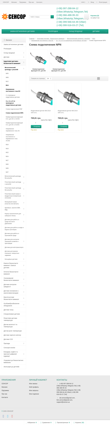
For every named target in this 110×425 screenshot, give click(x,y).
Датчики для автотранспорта (14, 247)
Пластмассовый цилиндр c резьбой (13, 183)
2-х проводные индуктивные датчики (13, 96)
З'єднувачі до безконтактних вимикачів (13, 361)
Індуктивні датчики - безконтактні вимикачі (12, 62)
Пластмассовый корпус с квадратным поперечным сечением (13, 196)
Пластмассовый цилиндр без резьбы (13, 189)
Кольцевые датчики (11, 259)
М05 (7, 73)
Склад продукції (75, 31)
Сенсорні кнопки (9, 347)
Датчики (96, 31)
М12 (7, 81)
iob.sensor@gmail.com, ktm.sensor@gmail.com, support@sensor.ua (66, 400)
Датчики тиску (8, 310)
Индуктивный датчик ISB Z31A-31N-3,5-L (41, 111)
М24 (7, 156)
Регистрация (102, 2)
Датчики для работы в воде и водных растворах (14, 228)
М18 (7, 148)
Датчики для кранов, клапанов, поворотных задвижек (12, 253)
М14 (7, 85)
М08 (7, 77)
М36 (7, 168)
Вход (91, 2)
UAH (83, 2)
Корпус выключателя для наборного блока (13, 214)
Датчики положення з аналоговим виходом (11, 292)
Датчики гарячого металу (12, 335)
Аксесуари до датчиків (11, 367)
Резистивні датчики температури (10, 319)
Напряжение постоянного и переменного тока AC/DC (11, 137)
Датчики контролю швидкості (10, 285)
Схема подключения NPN (14, 113)
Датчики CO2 (8, 339)
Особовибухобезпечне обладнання (11, 305)
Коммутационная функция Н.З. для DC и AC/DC (14, 124)
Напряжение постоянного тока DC (13, 90)
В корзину (35, 126)
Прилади (7, 343)
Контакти (39, 2)
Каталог (8, 40)
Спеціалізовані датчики (12, 314)
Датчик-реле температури (13, 331)
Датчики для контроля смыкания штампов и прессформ (12, 241)
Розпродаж (53, 31)
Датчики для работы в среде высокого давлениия (12, 221)
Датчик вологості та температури (10, 326)
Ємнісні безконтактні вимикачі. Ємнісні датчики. (11, 265)
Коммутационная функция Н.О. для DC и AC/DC (14, 118)
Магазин (14, 2)
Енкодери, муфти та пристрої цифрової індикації (11, 354)
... (106, 31)
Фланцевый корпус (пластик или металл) (12, 203)
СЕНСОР (6, 2)
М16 (7, 144)
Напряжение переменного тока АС (13, 130)
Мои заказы (33, 383)
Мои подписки (34, 394)
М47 (7, 172)
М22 (7, 152)
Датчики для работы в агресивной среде (12, 234)
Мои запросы (33, 390)
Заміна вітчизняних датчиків (22, 31)
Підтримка (22, 2)
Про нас (31, 2)
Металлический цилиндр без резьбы (13, 177)
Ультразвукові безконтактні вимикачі (11, 279)
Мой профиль (34, 387)
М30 (7, 164)
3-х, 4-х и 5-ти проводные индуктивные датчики (13, 103)
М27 (7, 160)
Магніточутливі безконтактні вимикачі (11, 298)
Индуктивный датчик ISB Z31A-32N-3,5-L (68, 111)
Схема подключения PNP (14, 109)
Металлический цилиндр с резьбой (11, 68)
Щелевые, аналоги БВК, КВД (12, 209)
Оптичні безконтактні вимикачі (11, 273)
